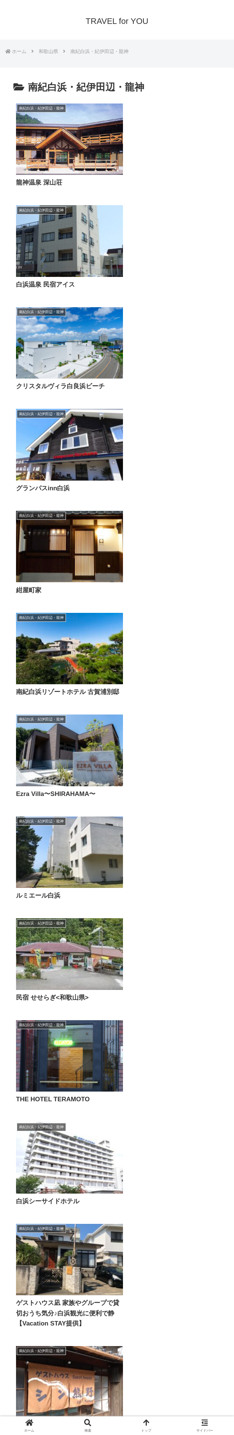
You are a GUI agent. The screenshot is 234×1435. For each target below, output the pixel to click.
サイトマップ (174, 1411)
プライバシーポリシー (60, 1411)
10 (137, 1340)
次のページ (117, 1312)
